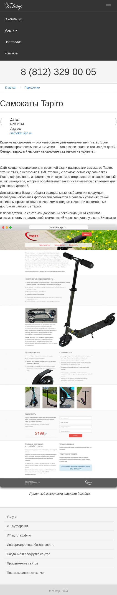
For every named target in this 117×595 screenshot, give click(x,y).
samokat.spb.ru (21, 133)
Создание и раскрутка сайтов (28, 554)
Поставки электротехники (25, 573)
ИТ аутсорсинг (17, 526)
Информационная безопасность (30, 544)
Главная (10, 87)
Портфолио (13, 42)
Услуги (11, 30)
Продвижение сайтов (22, 563)
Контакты (11, 53)
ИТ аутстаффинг (19, 535)
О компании (13, 19)
